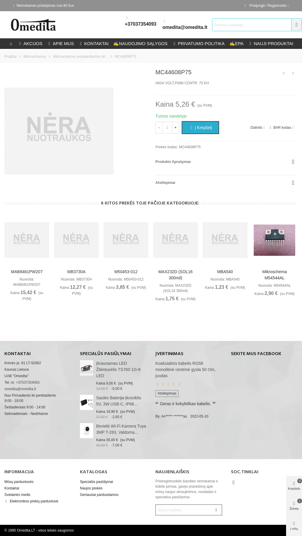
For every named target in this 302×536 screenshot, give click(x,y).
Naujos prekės (91, 488)
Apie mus (60, 43)
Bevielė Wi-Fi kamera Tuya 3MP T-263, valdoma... (121, 429)
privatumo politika (198, 43)
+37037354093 (140, 24)
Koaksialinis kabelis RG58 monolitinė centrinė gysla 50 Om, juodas (185, 369)
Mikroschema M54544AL (274, 274)
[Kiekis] (167, 127)
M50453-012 (126, 271)
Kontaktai (11, 488)
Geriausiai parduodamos (99, 495)
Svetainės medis (17, 495)
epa (236, 43)
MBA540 (225, 271)
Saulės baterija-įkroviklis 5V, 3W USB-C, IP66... (118, 400)
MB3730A (76, 271)
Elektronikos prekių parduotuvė (31, 501)
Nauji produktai (270, 43)
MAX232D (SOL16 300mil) (175, 274)
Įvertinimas (169, 353)
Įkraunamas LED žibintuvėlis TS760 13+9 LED (118, 369)
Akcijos (30, 43)
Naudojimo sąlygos (140, 43)
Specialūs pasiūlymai (105, 353)
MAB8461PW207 (26, 271)
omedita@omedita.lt (185, 27)
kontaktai (93, 43)
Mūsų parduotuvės (19, 482)
